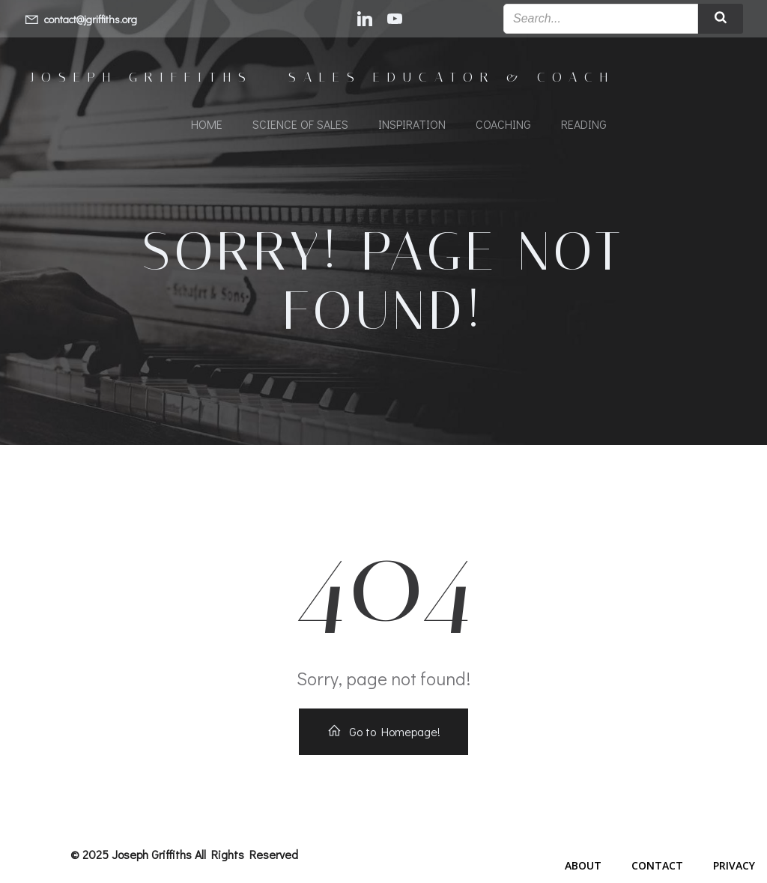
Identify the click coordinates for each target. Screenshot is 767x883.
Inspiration (412, 124)
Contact (657, 865)
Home (206, 124)
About (583, 865)
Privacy (734, 865)
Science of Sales (300, 124)
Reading (584, 124)
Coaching (503, 124)
